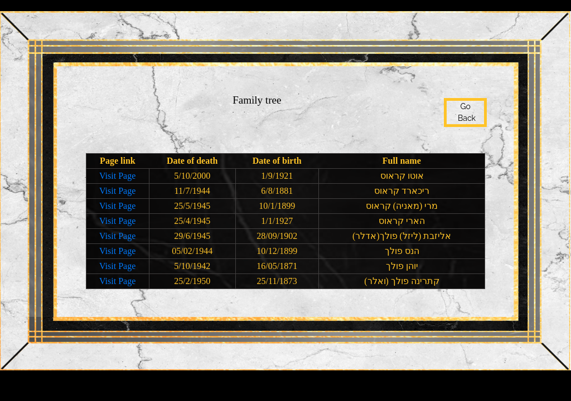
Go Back (465, 112)
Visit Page (117, 175)
